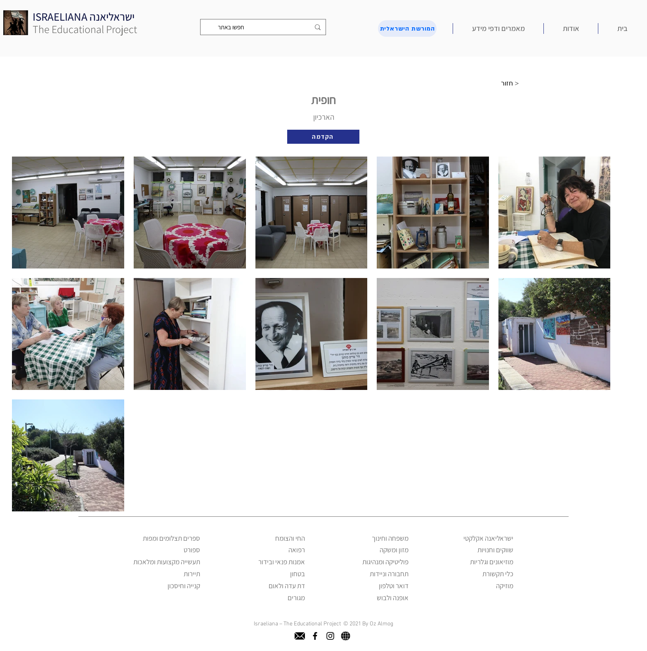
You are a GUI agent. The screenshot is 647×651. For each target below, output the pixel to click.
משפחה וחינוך (390, 538)
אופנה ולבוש (393, 597)
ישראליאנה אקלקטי (488, 538)
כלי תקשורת (497, 573)
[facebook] (315, 636)
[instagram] (330, 636)
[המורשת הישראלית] (407, 28)
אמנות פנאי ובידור (281, 561)
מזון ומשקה (394, 549)
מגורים (296, 597)
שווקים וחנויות (495, 549)
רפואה (296, 549)
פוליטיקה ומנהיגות (385, 561)
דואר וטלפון (394, 585)
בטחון (297, 573)
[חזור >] (512, 83)
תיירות (192, 573)
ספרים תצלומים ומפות (171, 538)
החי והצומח (290, 538)
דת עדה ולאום (287, 585)
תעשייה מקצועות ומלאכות (166, 561)
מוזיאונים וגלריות (491, 561)
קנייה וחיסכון (184, 585)
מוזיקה (504, 585)
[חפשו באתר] (264, 27)
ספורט (192, 549)
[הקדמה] (323, 137)
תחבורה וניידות (389, 573)
